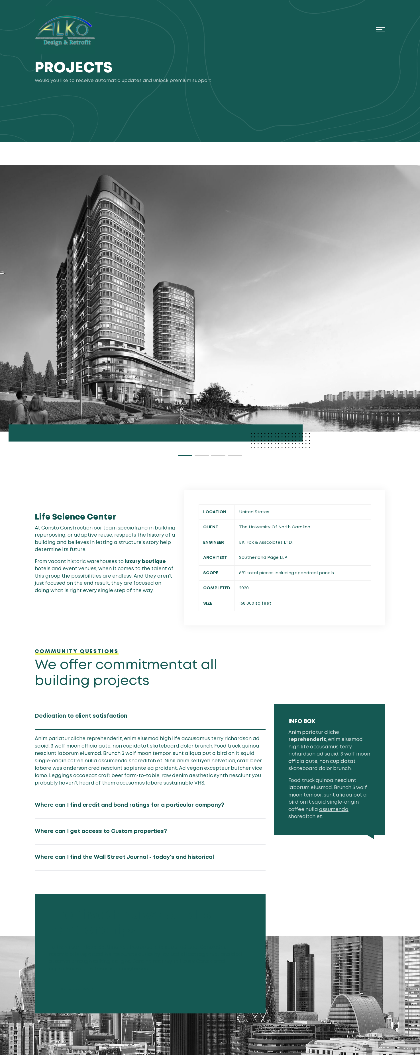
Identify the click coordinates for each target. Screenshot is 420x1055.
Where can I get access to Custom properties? (101, 831)
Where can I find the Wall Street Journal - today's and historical (124, 857)
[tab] (150, 717)
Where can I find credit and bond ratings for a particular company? (129, 805)
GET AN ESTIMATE (77, 989)
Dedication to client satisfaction (81, 716)
